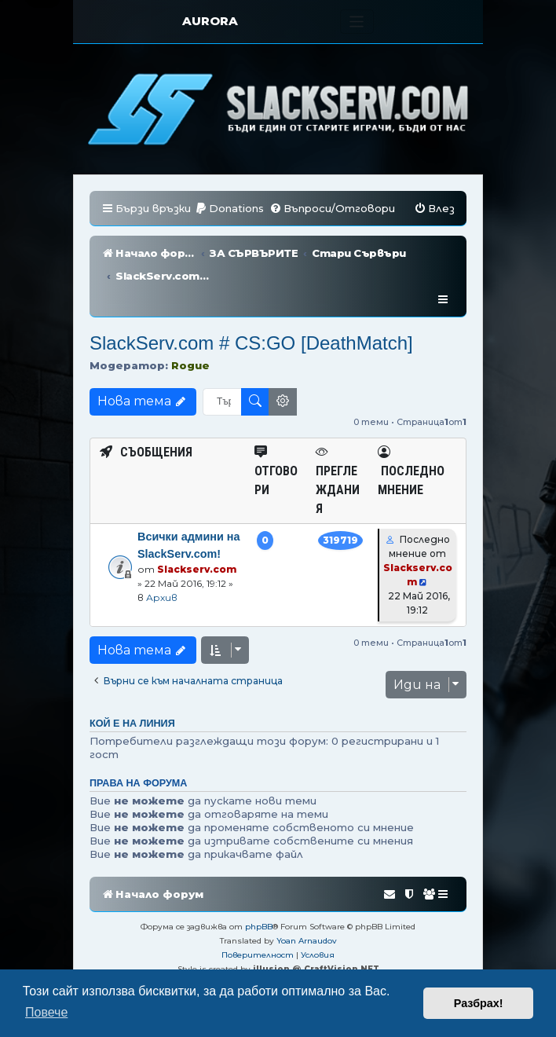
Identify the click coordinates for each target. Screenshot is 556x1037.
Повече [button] (46, 1012)
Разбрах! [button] (478, 1003)
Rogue (190, 319)
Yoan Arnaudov (306, 894)
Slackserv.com (196, 523)
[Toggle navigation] (357, 21)
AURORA (210, 20)
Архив (161, 551)
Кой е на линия (132, 677)
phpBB (259, 880)
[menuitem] (229, 208)
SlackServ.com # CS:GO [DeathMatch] (251, 296)
